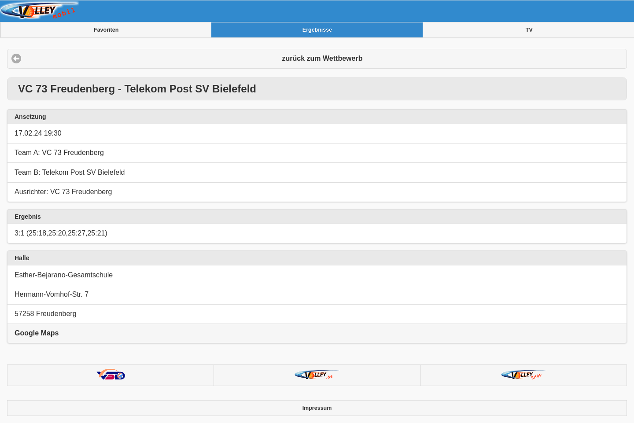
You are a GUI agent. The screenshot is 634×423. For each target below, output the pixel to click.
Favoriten (106, 30)
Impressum (317, 408)
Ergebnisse (317, 30)
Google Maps (37, 333)
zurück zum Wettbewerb (322, 58)
